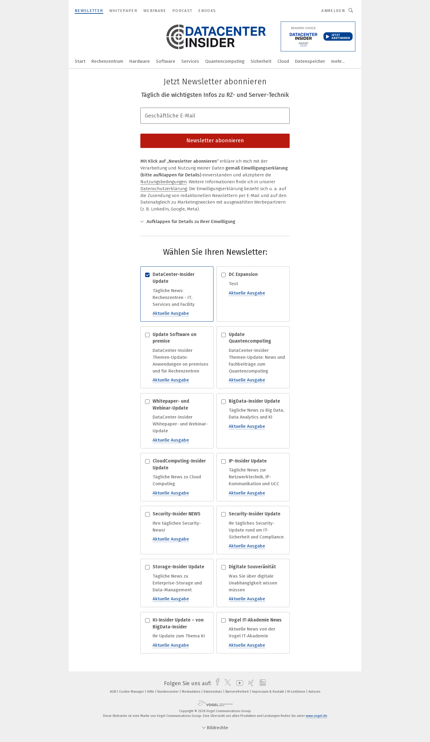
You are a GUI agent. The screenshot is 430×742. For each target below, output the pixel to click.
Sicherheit (261, 61)
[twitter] (226, 683)
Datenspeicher (310, 61)
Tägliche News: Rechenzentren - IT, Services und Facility (177, 294)
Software (165, 61)
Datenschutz (213, 692)
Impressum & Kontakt (268, 692)
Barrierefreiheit (237, 692)
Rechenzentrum (107, 61)
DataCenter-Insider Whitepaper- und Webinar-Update (177, 421)
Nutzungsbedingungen (163, 181)
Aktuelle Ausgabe (171, 313)
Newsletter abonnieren (215, 140)
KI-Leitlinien (296, 692)
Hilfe (151, 692)
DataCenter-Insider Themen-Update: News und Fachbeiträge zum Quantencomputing (253, 357)
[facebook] (216, 683)
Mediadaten (191, 692)
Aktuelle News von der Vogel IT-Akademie (253, 633)
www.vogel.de (316, 716)
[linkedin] (261, 683)
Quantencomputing (225, 61)
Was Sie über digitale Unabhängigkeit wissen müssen (253, 583)
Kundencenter (168, 692)
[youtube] (238, 683)
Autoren (314, 692)
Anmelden (333, 10)
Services (190, 61)
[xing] (249, 683)
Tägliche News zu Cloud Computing (177, 477)
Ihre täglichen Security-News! (177, 527)
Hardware (139, 61)
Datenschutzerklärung (163, 188)
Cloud (283, 61)
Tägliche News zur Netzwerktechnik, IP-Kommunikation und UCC (253, 477)
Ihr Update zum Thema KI (177, 633)
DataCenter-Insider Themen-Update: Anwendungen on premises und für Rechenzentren (177, 357)
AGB (113, 692)
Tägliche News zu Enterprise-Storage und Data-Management (177, 583)
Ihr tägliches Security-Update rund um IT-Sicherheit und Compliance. (253, 530)
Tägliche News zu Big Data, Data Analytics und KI (253, 414)
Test (253, 283)
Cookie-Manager (132, 692)
